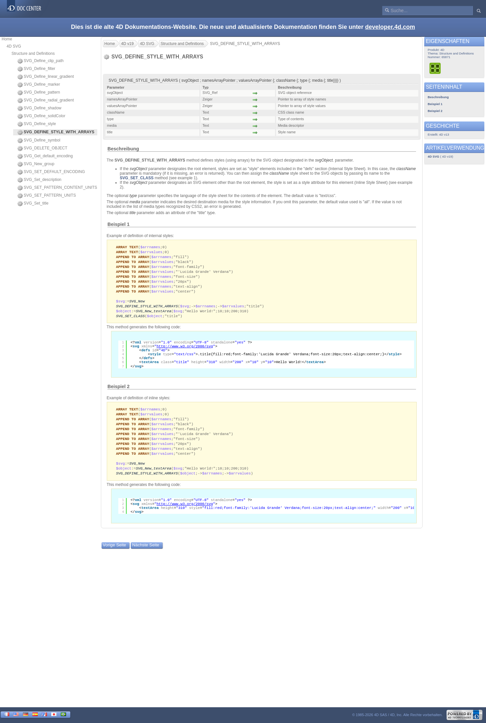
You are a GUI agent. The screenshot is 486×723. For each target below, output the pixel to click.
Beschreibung (123, 148)
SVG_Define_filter (36, 69)
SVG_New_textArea (154, 315)
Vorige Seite (114, 554)
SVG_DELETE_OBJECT (42, 148)
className (406, 168)
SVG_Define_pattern (38, 92)
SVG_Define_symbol (38, 140)
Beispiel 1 (118, 224)
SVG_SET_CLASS (137, 178)
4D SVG (14, 46)
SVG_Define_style (36, 124)
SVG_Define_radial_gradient (45, 100)
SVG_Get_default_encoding (45, 156)
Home (7, 39)
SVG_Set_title (32, 203)
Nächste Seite (145, 554)
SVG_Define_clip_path (40, 61)
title (132, 212)
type (133, 195)
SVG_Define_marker (38, 84)
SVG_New (137, 304)
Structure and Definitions (33, 53)
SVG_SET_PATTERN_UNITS (46, 195)
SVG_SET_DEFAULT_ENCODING (51, 172)
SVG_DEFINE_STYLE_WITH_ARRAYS (147, 310)
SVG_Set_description (39, 180)
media (134, 202)
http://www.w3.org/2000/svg (184, 351)
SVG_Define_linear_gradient (45, 76)
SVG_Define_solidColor (41, 116)
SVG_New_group (35, 164)
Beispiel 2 (118, 391)
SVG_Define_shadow (39, 108)
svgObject (138, 168)
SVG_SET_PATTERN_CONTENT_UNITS (57, 187)
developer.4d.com (390, 27)
